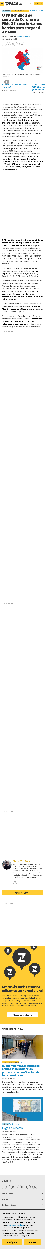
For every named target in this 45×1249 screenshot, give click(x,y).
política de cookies (15, 1225)
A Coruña (39, 11)
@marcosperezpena (24, 36)
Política (32, 11)
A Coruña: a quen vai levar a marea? (14, 85)
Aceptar (32, 1242)
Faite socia (38, 3)
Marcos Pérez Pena (9, 36)
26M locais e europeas (20, 11)
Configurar (12, 1242)
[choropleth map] (22, 204)
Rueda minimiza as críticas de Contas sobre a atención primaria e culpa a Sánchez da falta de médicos (20, 1070)
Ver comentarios (22, 893)
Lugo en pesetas (12, 1128)
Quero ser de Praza (22, 1015)
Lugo (17, 1124)
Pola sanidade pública (11, 1062)
